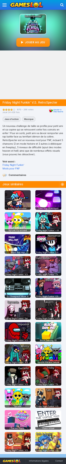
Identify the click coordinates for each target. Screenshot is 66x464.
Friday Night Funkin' (13, 165)
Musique (28, 119)
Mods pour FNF (11, 168)
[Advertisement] (33, 74)
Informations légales (39, 461)
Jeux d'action (12, 119)
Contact (59, 461)
